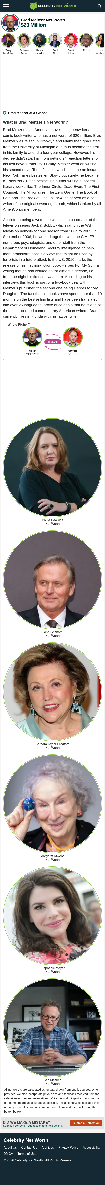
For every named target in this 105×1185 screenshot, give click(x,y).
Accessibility (91, 1147)
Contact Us (29, 1147)
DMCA (8, 1153)
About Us (10, 1147)
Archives (48, 1147)
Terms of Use (27, 1153)
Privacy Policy (68, 1147)
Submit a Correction (86, 1123)
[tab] (52, 114)
